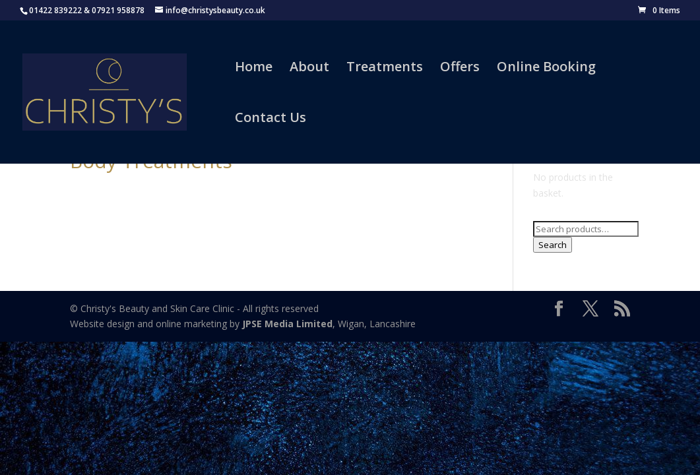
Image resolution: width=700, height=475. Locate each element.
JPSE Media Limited (287, 323)
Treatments (384, 68)
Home (253, 68)
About (309, 68)
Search (552, 245)
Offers (460, 68)
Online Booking (546, 68)
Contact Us (270, 119)
